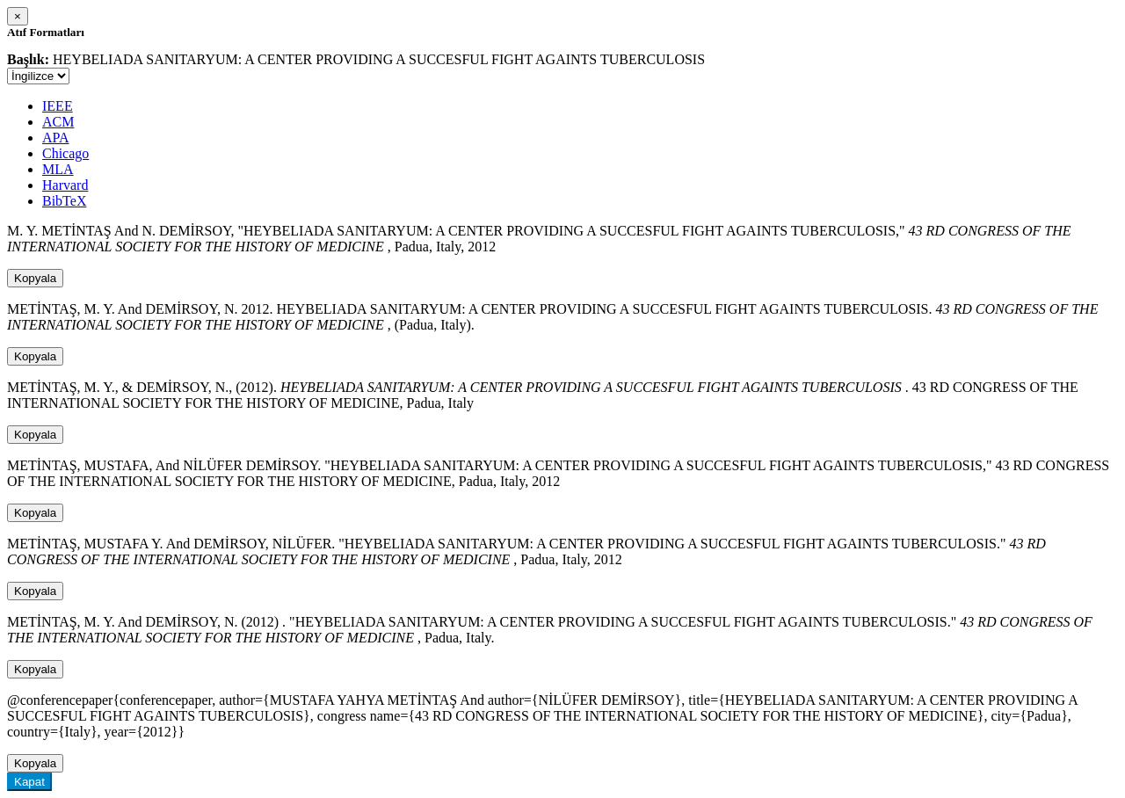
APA (55, 137)
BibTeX (64, 200)
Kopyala (35, 278)
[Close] (17, 16)
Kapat (29, 781)
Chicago (65, 153)
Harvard (65, 185)
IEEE (57, 105)
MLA (58, 169)
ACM (58, 121)
